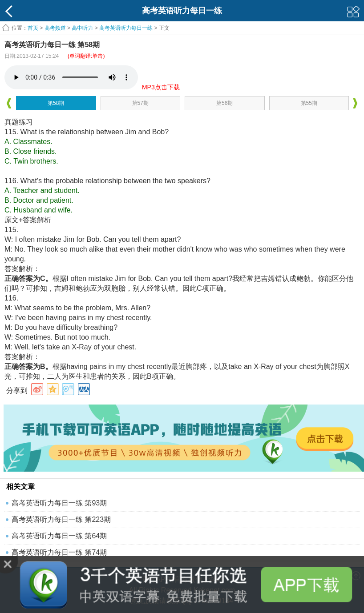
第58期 (56, 103)
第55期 (309, 103)
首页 (33, 28)
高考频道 (55, 28)
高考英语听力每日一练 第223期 (61, 519)
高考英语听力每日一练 (126, 28)
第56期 (224, 103)
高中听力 (82, 28)
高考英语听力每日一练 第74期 (59, 552)
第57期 (140, 103)
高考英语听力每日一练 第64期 (59, 536)
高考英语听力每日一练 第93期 (59, 503)
